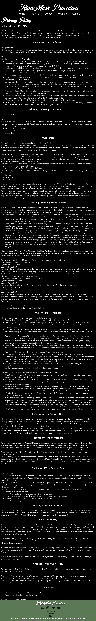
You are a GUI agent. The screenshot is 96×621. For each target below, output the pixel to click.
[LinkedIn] (42, 608)
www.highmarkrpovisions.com (64, 100)
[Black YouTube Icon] (59, 608)
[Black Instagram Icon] (48, 608)
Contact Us (50, 612)
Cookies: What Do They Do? (36, 255)
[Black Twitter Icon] (53, 608)
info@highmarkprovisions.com (25, 595)
